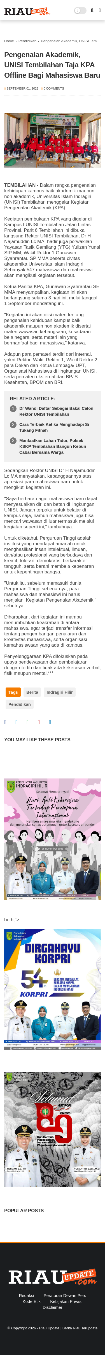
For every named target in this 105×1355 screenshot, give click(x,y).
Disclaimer (52, 1307)
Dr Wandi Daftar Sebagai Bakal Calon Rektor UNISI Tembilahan (56, 411)
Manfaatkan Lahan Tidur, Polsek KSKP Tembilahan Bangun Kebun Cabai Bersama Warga (52, 446)
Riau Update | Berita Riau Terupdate (68, 1328)
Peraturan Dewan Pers (65, 1295)
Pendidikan (27, 41)
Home (9, 41)
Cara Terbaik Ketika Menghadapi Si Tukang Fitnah (54, 427)
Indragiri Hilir (59, 692)
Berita (32, 692)
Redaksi (26, 1295)
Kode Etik (32, 1301)
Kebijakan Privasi (66, 1301)
